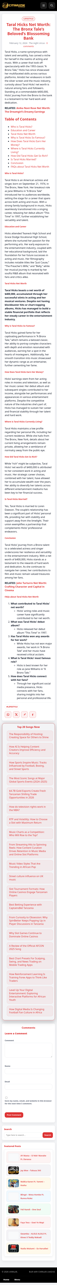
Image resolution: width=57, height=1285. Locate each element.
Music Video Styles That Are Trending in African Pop (24, 865)
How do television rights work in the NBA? (27, 808)
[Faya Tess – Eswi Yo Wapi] (13, 1225)
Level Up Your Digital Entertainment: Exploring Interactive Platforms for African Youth (27, 995)
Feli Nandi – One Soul (31, 1211)
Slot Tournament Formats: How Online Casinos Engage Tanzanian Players (28, 892)
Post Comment (14, 1117)
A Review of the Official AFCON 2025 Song (26, 947)
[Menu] (43, 5)
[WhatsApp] (8, 714)
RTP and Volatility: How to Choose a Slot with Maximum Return (28, 821)
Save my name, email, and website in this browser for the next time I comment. (28, 1104)
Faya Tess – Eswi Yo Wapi (32, 1224)
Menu (17, 1281)
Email (7, 1084)
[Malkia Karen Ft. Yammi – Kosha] (13, 1185)
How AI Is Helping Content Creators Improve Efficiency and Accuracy (27, 750)
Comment (9, 1040)
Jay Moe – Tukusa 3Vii (31, 1172)
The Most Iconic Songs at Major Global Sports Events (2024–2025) (28, 780)
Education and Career (23, 130)
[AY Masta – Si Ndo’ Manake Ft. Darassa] (13, 1159)
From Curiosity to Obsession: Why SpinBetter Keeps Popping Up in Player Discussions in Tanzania (28, 921)
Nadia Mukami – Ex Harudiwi (34, 1250)
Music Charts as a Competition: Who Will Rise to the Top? (26, 833)
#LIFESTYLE (11, 706)
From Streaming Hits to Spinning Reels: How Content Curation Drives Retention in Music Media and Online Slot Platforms (27, 849)
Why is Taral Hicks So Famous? (28, 137)
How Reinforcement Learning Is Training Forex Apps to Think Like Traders (28, 977)
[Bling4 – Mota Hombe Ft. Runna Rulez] (13, 1198)
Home (6, 1281)
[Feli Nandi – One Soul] (13, 1212)
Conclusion (17, 163)
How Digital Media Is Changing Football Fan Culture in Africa (26, 1011)
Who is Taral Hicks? (21, 126)
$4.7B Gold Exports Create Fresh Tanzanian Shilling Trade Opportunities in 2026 (27, 794)
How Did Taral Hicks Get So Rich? (29, 155)
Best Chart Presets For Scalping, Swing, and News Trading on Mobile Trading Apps (27, 962)
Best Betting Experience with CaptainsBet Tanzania (25, 906)
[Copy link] (24, 714)
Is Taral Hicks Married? (23, 159)
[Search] (51, 5)
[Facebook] (32, 714)
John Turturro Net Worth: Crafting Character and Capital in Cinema (26, 586)
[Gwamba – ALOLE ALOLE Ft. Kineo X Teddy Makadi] (13, 1238)
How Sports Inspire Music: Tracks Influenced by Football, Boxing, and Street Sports (28, 766)
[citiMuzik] (13, 5)
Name (7, 1068)
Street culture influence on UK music (26, 878)
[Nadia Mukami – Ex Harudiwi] (13, 1251)
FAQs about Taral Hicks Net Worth (30, 166)
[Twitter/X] (16, 714)
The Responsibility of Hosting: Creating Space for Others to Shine (29, 736)
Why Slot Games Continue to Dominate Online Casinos (25, 935)
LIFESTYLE (28, 18)
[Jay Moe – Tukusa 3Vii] (13, 1172)
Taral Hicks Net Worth (23, 134)
